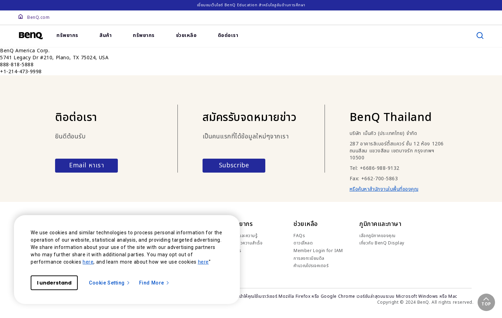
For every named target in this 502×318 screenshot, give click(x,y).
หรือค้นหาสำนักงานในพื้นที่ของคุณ (384, 189)
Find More (154, 283)
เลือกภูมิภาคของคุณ (377, 236)
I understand (54, 282)
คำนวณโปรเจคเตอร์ (311, 266)
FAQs (299, 236)
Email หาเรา (86, 165)
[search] (480, 35)
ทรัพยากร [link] (67, 35)
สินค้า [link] (105, 35)
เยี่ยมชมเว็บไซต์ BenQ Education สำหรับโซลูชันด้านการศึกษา (251, 5)
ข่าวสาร (234, 251)
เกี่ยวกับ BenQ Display (381, 243)
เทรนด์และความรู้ (243, 236)
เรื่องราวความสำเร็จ (245, 243)
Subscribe (234, 165)
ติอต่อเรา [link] (228, 35)
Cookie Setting (109, 283)
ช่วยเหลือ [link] (186, 35)
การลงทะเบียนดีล (309, 258)
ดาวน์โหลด (303, 243)
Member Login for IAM (318, 251)
